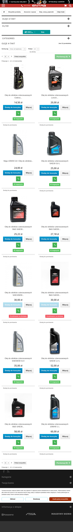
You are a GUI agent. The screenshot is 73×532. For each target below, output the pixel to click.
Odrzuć (12, 499)
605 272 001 (25, 6)
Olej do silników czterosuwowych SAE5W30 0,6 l (18, 359)
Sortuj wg (5, 49)
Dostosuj (36, 499)
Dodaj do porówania (10, 125)
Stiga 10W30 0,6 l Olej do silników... (18, 161)
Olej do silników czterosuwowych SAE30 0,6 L (54, 162)
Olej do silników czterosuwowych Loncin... (54, 96)
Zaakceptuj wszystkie (60, 499)
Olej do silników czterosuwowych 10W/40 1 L (54, 425)
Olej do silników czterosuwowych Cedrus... (18, 96)
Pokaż (30, 49)
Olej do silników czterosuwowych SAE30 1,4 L (54, 359)
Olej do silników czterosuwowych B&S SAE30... (18, 228)
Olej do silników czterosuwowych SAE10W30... (18, 294)
